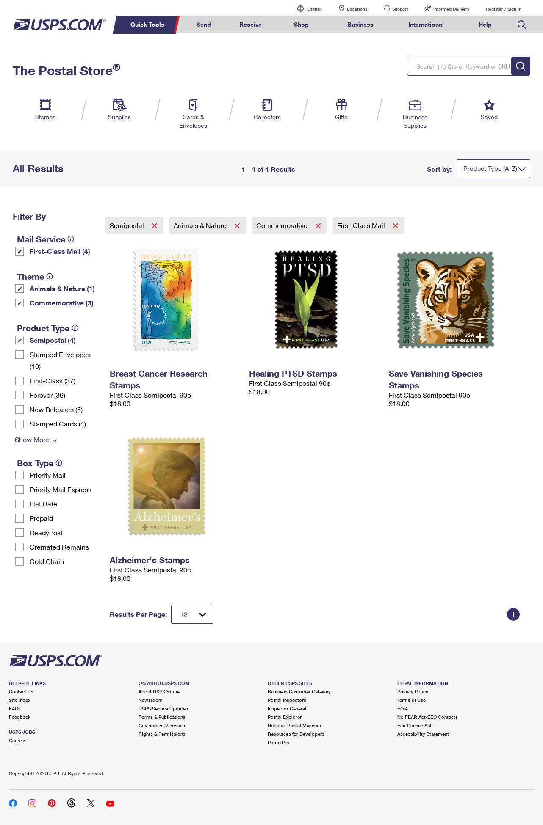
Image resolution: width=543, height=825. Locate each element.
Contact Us (21, 691)
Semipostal (128, 225)
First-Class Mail (362, 225)
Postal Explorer (285, 717)
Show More (32, 439)
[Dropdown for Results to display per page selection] (192, 614)
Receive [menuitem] (250, 24)
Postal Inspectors (287, 700)
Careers (17, 740)
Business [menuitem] (360, 24)
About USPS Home (159, 691)
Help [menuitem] (485, 24)
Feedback (19, 717)
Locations (357, 8)
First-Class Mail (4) (60, 251)
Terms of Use (411, 700)
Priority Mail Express (60, 489)
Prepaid (41, 518)
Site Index (19, 700)
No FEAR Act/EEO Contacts (427, 717)
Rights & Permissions (162, 734)
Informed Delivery (451, 8)
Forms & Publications (162, 717)
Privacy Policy (412, 691)
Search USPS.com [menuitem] (521, 25)
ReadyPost (46, 532)
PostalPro (278, 742)
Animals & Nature (201, 225)
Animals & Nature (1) (62, 288)
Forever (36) (47, 395)
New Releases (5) (56, 409)
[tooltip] (70, 239)
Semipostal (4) (53, 340)
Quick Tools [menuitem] (147, 24)
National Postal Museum (294, 725)
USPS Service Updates (163, 708)
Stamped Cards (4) (58, 424)
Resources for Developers (296, 734)
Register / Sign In (503, 8)
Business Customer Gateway (299, 691)
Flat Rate (43, 504)
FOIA (402, 708)
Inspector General (287, 708)
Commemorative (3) (62, 303)
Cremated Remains (59, 547)
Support (400, 8)
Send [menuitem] (204, 24)
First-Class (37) (52, 381)
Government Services (162, 725)
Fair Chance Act (414, 725)
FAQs (15, 708)
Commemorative (282, 225)
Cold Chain (47, 561)
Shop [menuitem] (301, 24)
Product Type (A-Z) (490, 168)
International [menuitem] (426, 24)
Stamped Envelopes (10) (60, 360)
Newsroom (151, 700)
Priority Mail (48, 475)
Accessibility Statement (423, 734)
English (306, 9)
